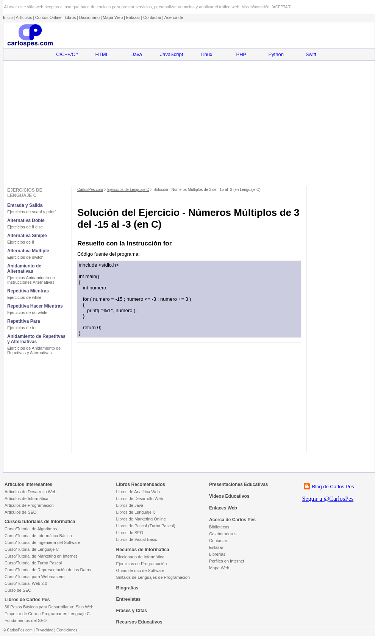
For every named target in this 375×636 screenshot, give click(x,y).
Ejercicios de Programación (141, 563)
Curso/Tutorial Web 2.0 (26, 583)
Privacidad (44, 630)
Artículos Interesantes (28, 484)
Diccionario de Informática (140, 557)
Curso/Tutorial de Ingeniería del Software (42, 542)
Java (136, 54)
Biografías (127, 588)
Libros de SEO (130, 532)
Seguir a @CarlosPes (328, 498)
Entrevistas (128, 599)
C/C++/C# (67, 54)
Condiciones (66, 630)
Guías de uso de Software (140, 570)
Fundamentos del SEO (26, 620)
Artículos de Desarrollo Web (30, 491)
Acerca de (173, 17)
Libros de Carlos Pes (27, 599)
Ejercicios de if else (25, 227)
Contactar (152, 17)
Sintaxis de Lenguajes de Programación (153, 577)
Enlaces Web (223, 508)
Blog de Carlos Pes (333, 486)
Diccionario (89, 17)
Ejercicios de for (22, 327)
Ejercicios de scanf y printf (31, 211)
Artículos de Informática (26, 498)
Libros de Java (130, 505)
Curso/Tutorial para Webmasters (34, 576)
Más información (255, 7)
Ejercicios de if (20, 242)
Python (276, 54)
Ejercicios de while (24, 297)
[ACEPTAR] (281, 7)
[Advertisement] (189, 121)
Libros (70, 17)
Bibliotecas (219, 527)
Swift (311, 54)
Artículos (24, 17)
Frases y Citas (131, 610)
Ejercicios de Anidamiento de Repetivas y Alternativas (34, 350)
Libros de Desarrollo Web (139, 498)
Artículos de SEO (20, 512)
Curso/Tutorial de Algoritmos (31, 529)
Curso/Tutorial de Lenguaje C (32, 549)
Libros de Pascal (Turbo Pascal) (145, 525)
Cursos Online (48, 17)
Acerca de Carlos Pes (232, 519)
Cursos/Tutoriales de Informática (40, 521)
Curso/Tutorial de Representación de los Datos (48, 569)
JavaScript (171, 54)
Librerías (217, 554)
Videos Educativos (229, 496)
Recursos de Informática (142, 549)
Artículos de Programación (29, 505)
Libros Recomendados (140, 484)
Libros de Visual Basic (136, 539)
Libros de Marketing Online (141, 519)
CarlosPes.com (90, 190)
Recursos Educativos (139, 622)
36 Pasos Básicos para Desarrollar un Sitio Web (49, 607)
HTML (101, 54)
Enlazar (133, 17)
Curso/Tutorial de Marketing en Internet (41, 556)
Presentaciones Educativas (238, 484)
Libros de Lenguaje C (136, 512)
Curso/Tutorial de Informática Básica (38, 535)
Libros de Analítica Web (138, 491)
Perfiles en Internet (226, 561)
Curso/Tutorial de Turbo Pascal (33, 563)
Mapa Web (113, 17)
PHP (241, 54)
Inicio (8, 17)
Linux (206, 54)
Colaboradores (222, 533)
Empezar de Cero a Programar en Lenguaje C (47, 613)
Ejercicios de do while (27, 312)
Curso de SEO (18, 590)
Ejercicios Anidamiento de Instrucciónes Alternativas (31, 279)
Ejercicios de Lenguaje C (128, 190)
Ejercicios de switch (25, 257)
